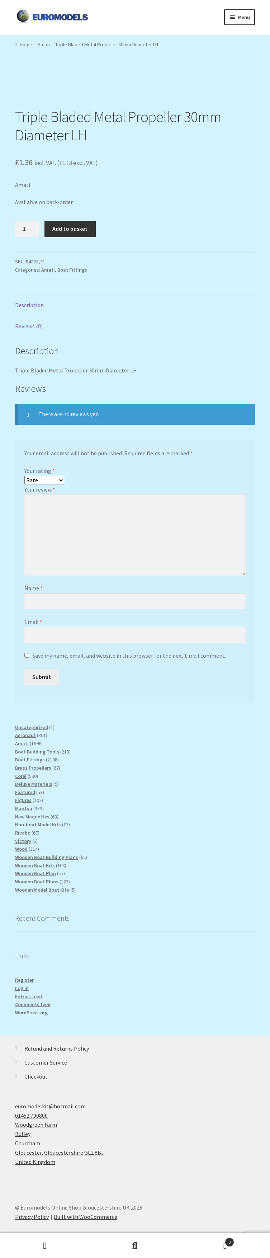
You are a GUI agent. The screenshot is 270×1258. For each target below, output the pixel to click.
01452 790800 (31, 1115)
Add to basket (69, 228)
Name (33, 588)
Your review (39, 489)
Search (135, 1246)
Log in (22, 988)
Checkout (36, 1076)
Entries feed (28, 996)
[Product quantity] (27, 229)
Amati (44, 44)
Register (24, 980)
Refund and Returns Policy (56, 1048)
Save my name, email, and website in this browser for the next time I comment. (129, 655)
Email (33, 621)
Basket (207, 1240)
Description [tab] (29, 305)
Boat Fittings (72, 270)
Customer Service (45, 1062)
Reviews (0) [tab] (29, 326)
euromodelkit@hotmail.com (50, 1106)
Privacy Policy (32, 1216)
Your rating (39, 470)
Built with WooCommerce (85, 1216)
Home (26, 44)
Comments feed (33, 1004)
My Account (45, 1246)
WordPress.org (31, 1012)
